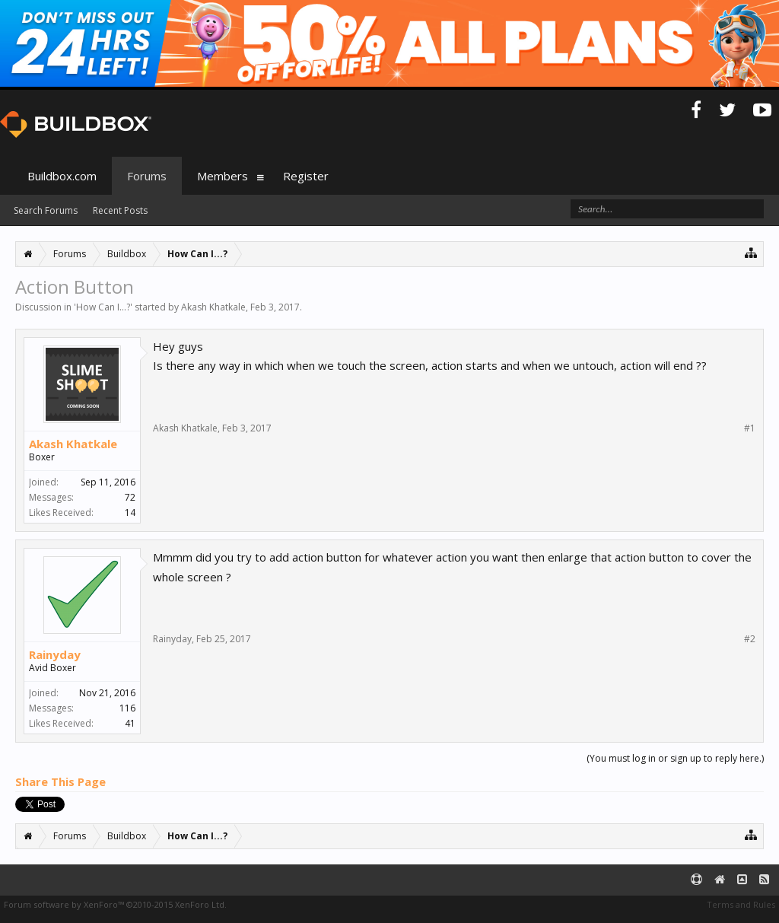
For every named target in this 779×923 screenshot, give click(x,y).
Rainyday (55, 654)
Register (306, 175)
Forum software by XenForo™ (115, 904)
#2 (749, 639)
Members (222, 175)
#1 (749, 428)
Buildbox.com (62, 175)
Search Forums (46, 210)
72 (130, 497)
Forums (147, 175)
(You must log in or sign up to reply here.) (675, 758)
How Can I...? (103, 307)
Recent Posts (120, 210)
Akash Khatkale (213, 307)
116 (127, 708)
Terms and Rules (741, 904)
